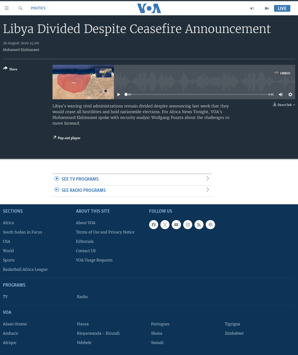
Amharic (10, 333)
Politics (38, 8)
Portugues (160, 324)
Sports (9, 260)
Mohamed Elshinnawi (21, 50)
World (8, 251)
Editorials (85, 241)
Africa (8, 222)
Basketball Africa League (25, 269)
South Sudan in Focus (22, 232)
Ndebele (84, 342)
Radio (82, 296)
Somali (157, 342)
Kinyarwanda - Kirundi (98, 333)
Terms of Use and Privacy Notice (105, 232)
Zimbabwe (234, 333)
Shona (156, 333)
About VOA (85, 222)
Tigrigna (232, 324)
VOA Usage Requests (94, 260)
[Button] (10, 70)
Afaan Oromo (15, 324)
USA (6, 241)
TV (5, 296)
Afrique (9, 342)
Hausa (83, 324)
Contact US (86, 251)
